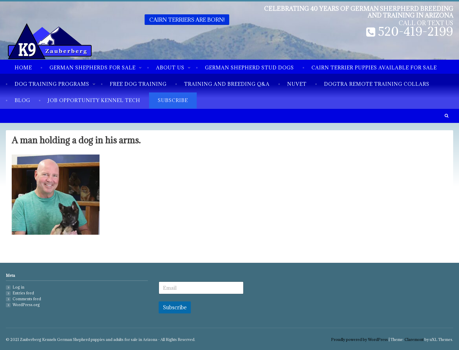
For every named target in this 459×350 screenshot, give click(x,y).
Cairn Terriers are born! (187, 19)
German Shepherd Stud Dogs (249, 67)
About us (170, 67)
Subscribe (173, 100)
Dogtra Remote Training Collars (376, 84)
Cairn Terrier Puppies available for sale (374, 67)
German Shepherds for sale (92, 67)
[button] (446, 116)
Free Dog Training (138, 84)
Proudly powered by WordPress (359, 339)
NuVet (296, 84)
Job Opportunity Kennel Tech (94, 100)
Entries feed (23, 293)
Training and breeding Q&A (227, 84)
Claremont (414, 339)
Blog (22, 100)
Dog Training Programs (52, 84)
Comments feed (27, 298)
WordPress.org (26, 304)
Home (23, 67)
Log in (18, 287)
